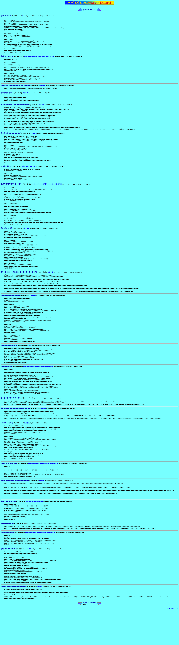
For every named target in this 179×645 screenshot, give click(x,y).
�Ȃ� (24, 16)
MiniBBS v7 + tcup (172, 627)
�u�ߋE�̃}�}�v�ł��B (34, 516)
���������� (28, 169)
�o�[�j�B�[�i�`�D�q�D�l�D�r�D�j (39, 57)
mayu (29, 354)
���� (42, 87)
